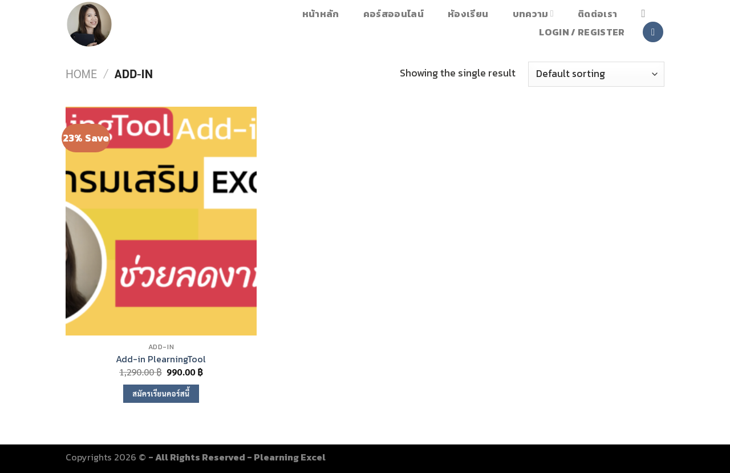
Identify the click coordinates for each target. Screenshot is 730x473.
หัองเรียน (468, 13)
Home (81, 73)
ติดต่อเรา (597, 13)
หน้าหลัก (320, 13)
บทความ (533, 13)
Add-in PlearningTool (161, 359)
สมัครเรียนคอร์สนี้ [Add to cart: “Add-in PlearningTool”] (160, 393)
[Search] (646, 13)
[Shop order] (596, 74)
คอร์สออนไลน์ (393, 13)
